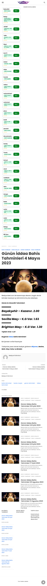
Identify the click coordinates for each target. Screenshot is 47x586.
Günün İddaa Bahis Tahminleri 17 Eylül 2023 (30, 462)
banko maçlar (15, 249)
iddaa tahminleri (12, 246)
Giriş (16, 11)
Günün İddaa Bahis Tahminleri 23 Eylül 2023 (30, 443)
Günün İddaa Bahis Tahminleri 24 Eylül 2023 (30, 424)
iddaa (11, 337)
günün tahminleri (25, 249)
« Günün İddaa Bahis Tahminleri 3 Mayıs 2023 (10, 368)
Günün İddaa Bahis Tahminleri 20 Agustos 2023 (32, 481)
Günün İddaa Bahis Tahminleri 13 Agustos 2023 (32, 500)
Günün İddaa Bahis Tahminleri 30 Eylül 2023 (30, 405)
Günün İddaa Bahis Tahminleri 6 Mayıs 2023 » (36, 368)
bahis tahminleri (6, 249)
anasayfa (4, 246)
